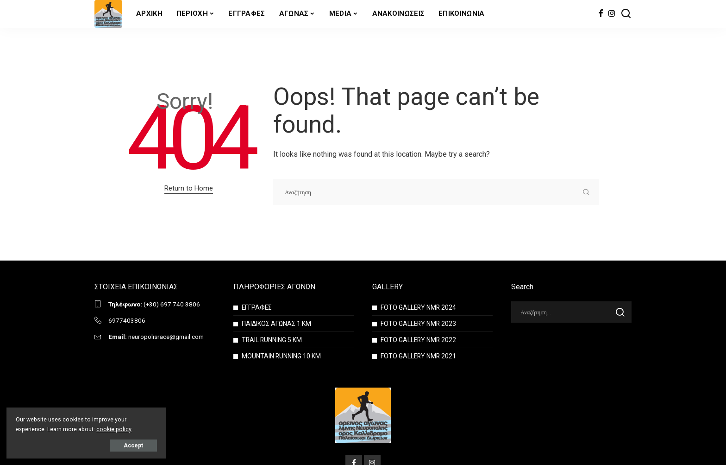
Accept (113, 445)
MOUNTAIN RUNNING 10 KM (281, 356)
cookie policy (114, 428)
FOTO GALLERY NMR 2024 (419, 307)
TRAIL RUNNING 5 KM (272, 340)
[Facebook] (601, 14)
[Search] (626, 14)
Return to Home (188, 188)
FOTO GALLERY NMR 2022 (419, 340)
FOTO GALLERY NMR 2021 (419, 356)
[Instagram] (612, 14)
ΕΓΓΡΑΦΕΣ (257, 307)
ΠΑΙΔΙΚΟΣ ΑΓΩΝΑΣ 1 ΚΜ (276, 323)
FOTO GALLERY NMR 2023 (419, 323)
